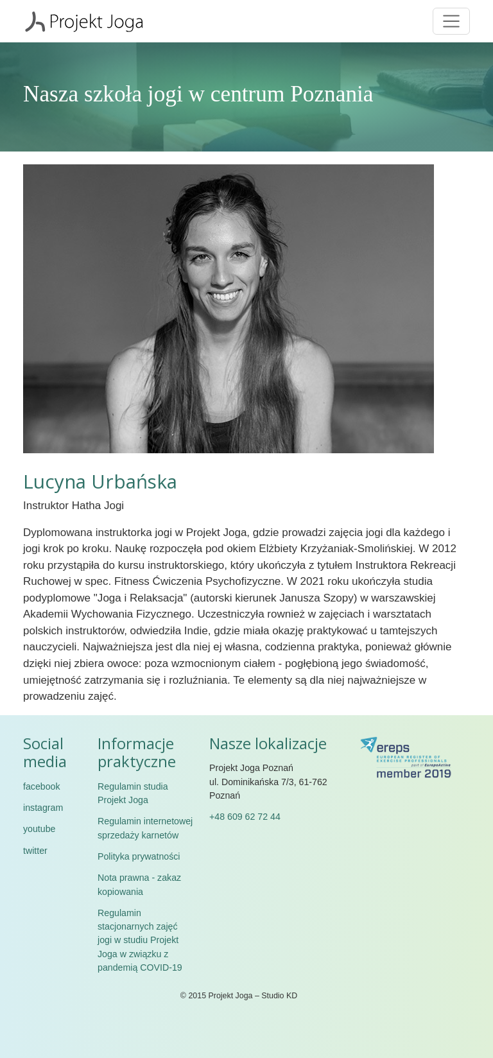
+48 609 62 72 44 (245, 816)
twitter (35, 851)
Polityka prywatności (139, 856)
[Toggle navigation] (451, 21)
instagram (43, 807)
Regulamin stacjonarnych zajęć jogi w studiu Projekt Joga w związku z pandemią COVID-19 (140, 940)
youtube (39, 829)
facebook (41, 786)
